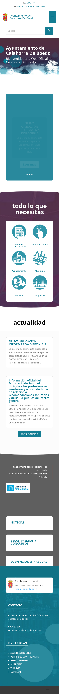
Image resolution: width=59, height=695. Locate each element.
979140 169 (30, 3)
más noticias (29, 434)
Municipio (40, 271)
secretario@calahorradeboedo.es (31, 6)
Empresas (40, 295)
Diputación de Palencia (26, 589)
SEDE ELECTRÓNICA (20, 652)
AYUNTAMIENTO (19, 660)
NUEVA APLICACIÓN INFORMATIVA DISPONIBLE (28, 342)
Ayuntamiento (19, 271)
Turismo (19, 295)
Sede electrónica (39, 244)
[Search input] (26, 31)
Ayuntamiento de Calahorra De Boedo (22, 17)
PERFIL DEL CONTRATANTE (24, 656)
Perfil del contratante (19, 245)
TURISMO (15, 668)
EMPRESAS (15, 671)
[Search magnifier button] (49, 31)
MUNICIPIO (16, 664)
